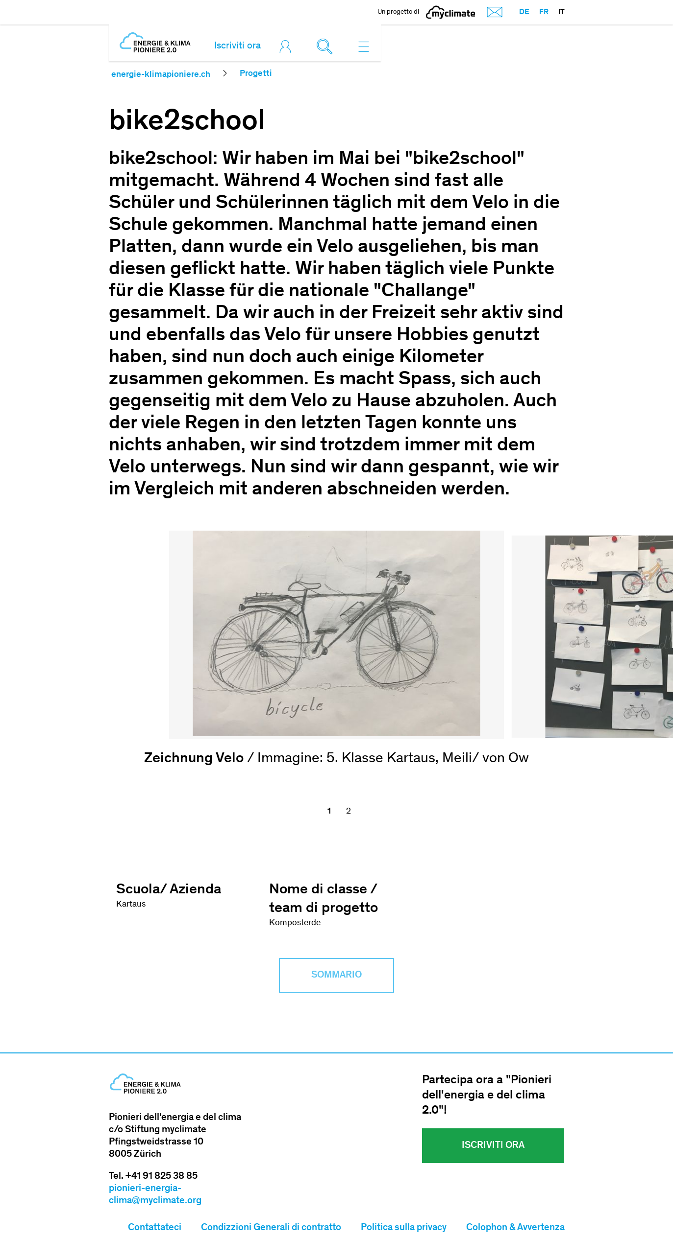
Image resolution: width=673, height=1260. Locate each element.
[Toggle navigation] (364, 46)
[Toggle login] (287, 46)
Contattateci (154, 1229)
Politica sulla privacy (404, 1229)
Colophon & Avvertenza (515, 1229)
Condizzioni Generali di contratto (271, 1229)
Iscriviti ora (237, 46)
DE (524, 12)
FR (543, 12)
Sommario (336, 976)
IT (561, 12)
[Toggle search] (327, 46)
